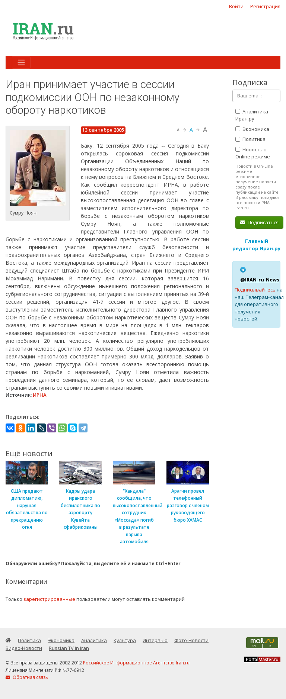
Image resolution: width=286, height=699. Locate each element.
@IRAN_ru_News (259, 279)
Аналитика (94, 640)
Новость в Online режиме (252, 153)
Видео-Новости (24, 648)
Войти (236, 6)
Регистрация (265, 6)
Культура (125, 640)
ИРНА (40, 395)
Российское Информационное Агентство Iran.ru (136, 663)
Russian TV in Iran (69, 648)
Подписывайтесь (255, 289)
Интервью (155, 640)
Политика (250, 139)
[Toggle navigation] (21, 62)
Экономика (252, 129)
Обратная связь (27, 677)
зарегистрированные (49, 599)
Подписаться (259, 222)
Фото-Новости (191, 640)
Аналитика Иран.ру (251, 115)
